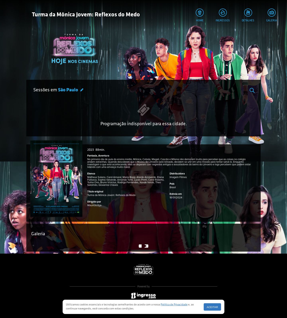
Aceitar (212, 307)
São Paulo (68, 90)
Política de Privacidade (174, 304)
